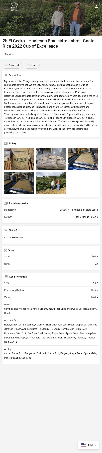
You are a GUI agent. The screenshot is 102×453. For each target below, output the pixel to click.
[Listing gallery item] (19, 159)
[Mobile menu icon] (5, 6)
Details (9, 54)
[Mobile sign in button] (96, 6)
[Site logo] (14, 6)
